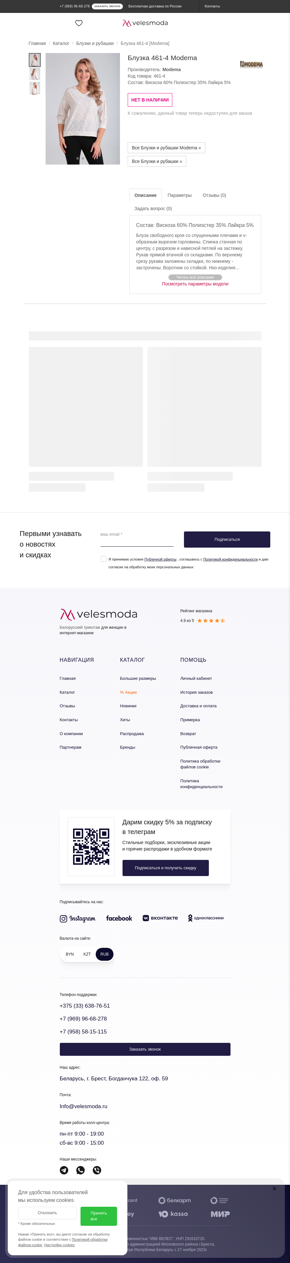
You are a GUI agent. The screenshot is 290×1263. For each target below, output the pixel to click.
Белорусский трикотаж (80, 627)
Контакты (69, 719)
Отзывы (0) (214, 195)
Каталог (61, 43)
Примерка (190, 719)
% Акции (128, 692)
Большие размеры (138, 678)
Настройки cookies (59, 1245)
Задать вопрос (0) (153, 208)
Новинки (128, 705)
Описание (145, 195)
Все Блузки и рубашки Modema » (166, 147)
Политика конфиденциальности (201, 783)
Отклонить (47, 1213)
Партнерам (70, 747)
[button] (195, 277)
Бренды (127, 747)
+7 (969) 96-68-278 (83, 1019)
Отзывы (67, 705)
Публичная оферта (199, 747)
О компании (71, 733)
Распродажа (132, 733)
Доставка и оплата (198, 705)
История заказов (196, 692)
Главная (37, 43)
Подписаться (227, 539)
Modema (171, 69)
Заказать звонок (145, 1049)
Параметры (180, 195)
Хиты (125, 719)
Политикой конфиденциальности (230, 559)
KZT (87, 954)
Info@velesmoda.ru (84, 1106)
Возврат (188, 733)
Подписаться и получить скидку (165, 867)
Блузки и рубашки (95, 43)
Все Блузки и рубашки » (157, 161)
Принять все (99, 1216)
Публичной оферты (160, 559)
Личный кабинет (196, 678)
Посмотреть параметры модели (195, 283)
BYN (70, 954)
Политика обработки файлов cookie (200, 764)
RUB (105, 954)
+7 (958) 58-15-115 (83, 1032)
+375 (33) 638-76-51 (85, 1006)
